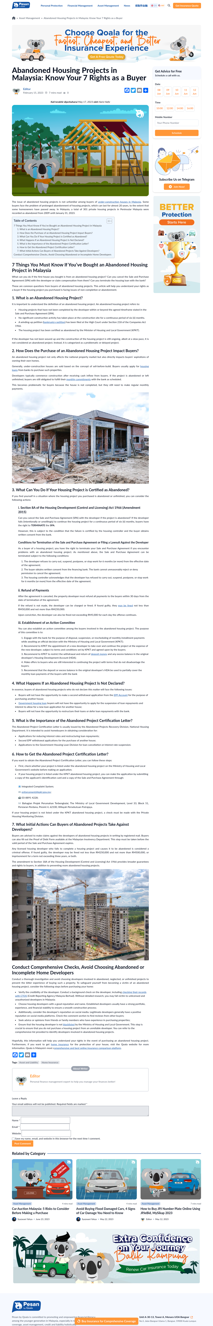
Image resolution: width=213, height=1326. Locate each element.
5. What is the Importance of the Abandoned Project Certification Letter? (53, 243)
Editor (35, 1076)
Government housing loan (33, 703)
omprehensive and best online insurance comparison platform (87, 1047)
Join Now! (177, 186)
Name (16, 1120)
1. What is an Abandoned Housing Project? (38, 229)
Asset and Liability (28, 1062)
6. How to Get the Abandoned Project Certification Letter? (45, 247)
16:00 (190, 108)
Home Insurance (50, 1062)
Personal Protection (52, 5)
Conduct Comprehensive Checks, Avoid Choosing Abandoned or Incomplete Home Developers (62, 254)
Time (157, 102)
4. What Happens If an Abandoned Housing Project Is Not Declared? (50, 240)
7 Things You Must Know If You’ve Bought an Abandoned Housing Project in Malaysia (58, 225)
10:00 (159, 108)
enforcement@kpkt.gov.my (36, 791)
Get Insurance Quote (187, 5)
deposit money (99, 653)
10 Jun (177, 91)
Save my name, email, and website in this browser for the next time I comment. (57, 1138)
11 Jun (186, 91)
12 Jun (194, 91)
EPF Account (121, 694)
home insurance (60, 1044)
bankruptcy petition (54, 322)
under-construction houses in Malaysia (119, 201)
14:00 (180, 108)
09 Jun (168, 91)
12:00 (170, 108)
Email (16, 1126)
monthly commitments (78, 379)
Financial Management (80, 5)
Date (157, 84)
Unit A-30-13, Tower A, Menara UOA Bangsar (166, 1317)
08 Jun (159, 91)
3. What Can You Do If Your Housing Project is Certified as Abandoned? (52, 236)
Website (16, 1133)
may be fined (125, 605)
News (127, 5)
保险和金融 (141, 5)
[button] (107, 221)
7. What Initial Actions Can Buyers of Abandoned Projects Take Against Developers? (58, 250)
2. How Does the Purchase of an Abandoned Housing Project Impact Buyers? (55, 233)
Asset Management (108, 5)
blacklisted (69, 1024)
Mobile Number (163, 117)
